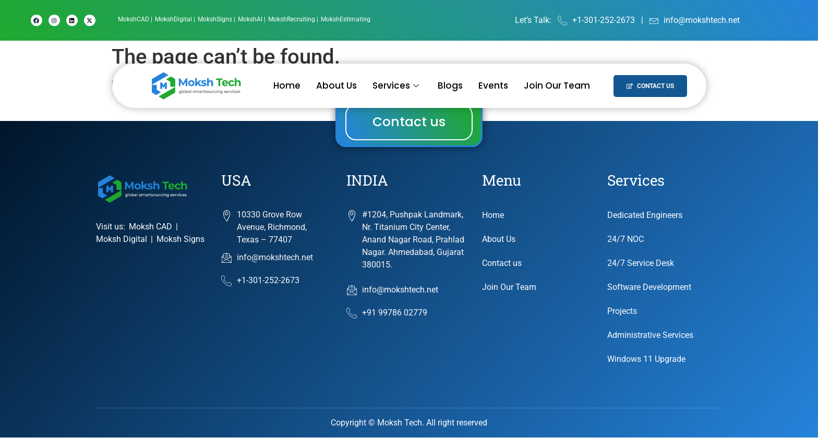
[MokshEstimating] (345, 19)
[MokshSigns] (216, 19)
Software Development (649, 288)
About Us (336, 85)
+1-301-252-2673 (260, 281)
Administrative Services (650, 335)
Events (493, 85)
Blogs (450, 85)
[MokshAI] (252, 19)
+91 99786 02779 (386, 314)
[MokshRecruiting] (293, 19)
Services (395, 85)
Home (286, 85)
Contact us (502, 264)
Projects (622, 312)
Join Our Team (557, 85)
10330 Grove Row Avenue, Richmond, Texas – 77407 (272, 227)
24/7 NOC (625, 240)
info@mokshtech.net (267, 258)
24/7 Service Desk (640, 264)
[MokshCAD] (135, 19)
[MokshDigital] (175, 19)
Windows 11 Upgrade (646, 359)
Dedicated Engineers (644, 216)
